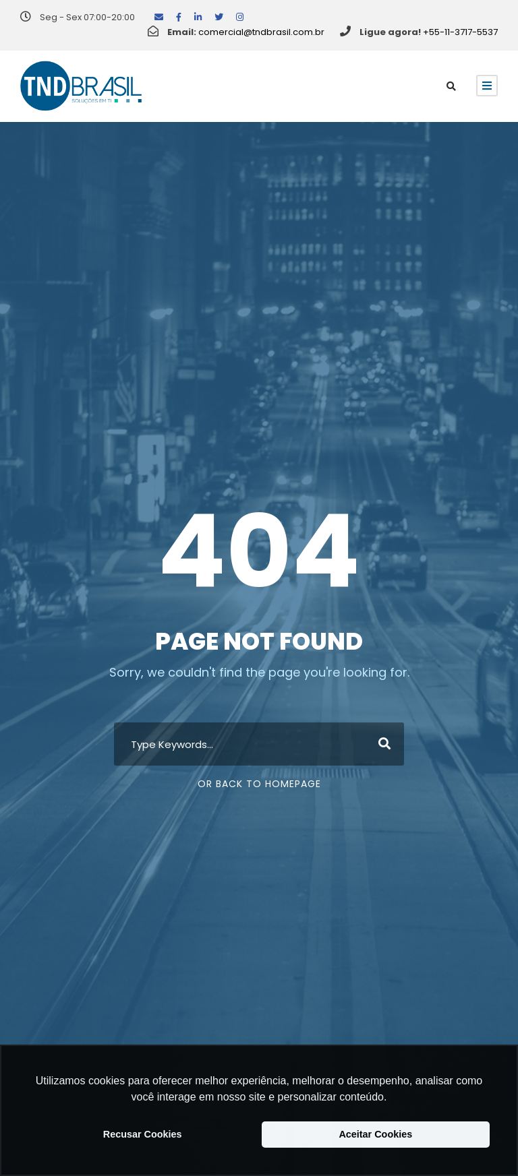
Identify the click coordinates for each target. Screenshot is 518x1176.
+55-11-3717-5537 (460, 32)
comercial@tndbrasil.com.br (261, 32)
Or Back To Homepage (259, 784)
